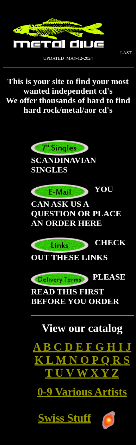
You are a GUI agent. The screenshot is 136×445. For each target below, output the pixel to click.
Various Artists (91, 391)
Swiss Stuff (64, 417)
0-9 (46, 391)
